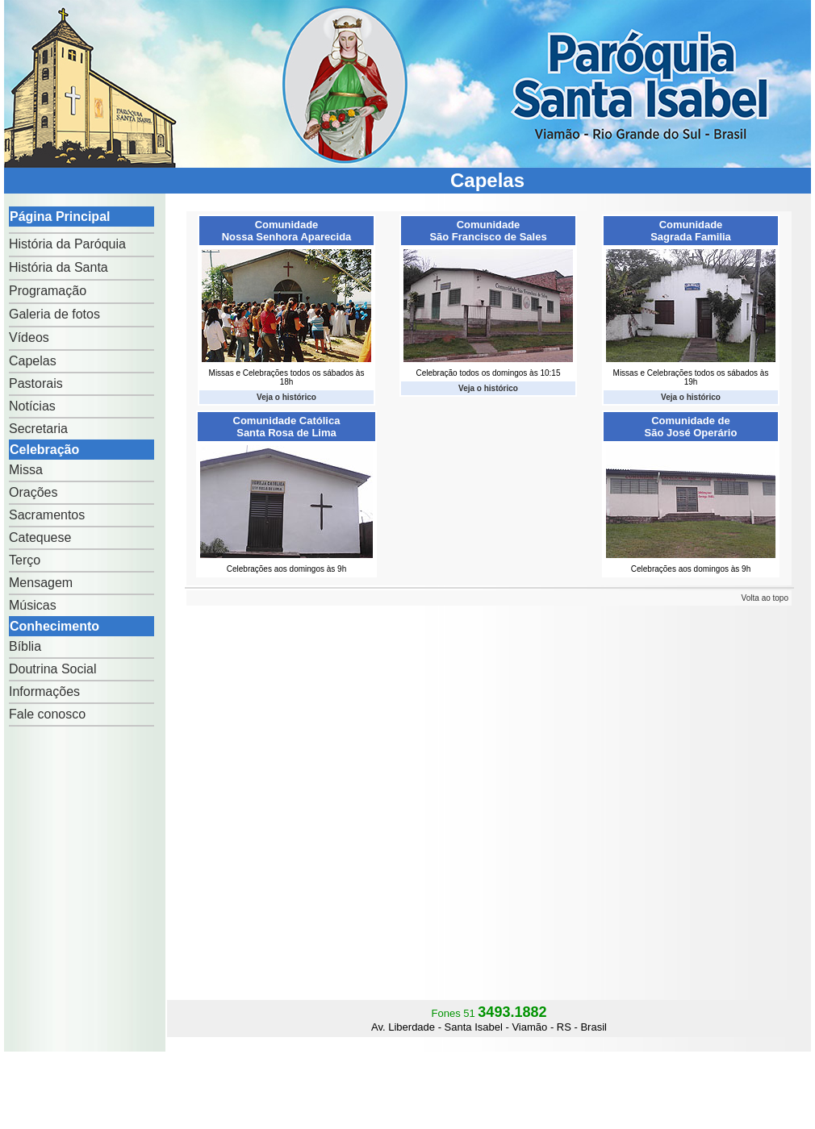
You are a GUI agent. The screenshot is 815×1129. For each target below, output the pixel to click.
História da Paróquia (67, 244)
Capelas (32, 361)
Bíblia (25, 646)
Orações (33, 492)
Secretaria (38, 428)
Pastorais (36, 383)
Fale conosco (47, 714)
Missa (26, 470)
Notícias (32, 406)
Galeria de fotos (54, 314)
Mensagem (41, 582)
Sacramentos (47, 515)
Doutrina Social (53, 669)
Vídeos (29, 337)
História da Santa (58, 267)
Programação (47, 291)
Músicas (32, 605)
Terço (24, 560)
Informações (44, 691)
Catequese (40, 537)
